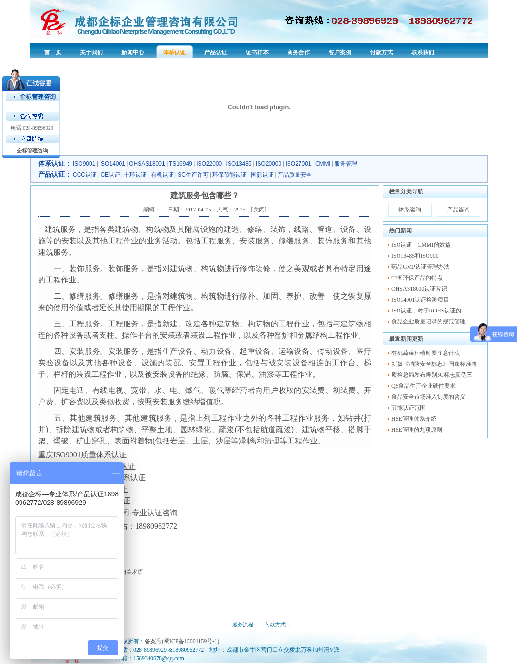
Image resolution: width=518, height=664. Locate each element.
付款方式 (275, 624)
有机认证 (162, 174)
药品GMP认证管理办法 (420, 266)
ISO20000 (268, 164)
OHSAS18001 (147, 164)
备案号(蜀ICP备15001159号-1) (182, 641)
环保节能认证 (229, 174)
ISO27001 (298, 164)
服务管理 (345, 164)
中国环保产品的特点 (417, 277)
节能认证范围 (408, 407)
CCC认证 (85, 174)
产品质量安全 (295, 174)
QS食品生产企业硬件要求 (423, 385)
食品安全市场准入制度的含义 (428, 396)
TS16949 (180, 164)
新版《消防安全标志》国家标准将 (434, 364)
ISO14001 (112, 164)
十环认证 (135, 174)
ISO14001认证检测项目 (420, 299)
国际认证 (262, 174)
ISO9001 (84, 164)
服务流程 (242, 624)
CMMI (322, 164)
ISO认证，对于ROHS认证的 (426, 310)
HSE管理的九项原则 (416, 429)
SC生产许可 (193, 174)
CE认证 (110, 174)
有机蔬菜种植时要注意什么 (425, 353)
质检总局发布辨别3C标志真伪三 (431, 375)
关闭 (259, 209)
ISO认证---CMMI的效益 (421, 244)
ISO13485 (239, 164)
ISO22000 (209, 164)
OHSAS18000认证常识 (419, 288)
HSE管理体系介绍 (414, 418)
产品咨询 (458, 209)
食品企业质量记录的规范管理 (428, 321)
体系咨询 (409, 209)
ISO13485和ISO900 (414, 255)
